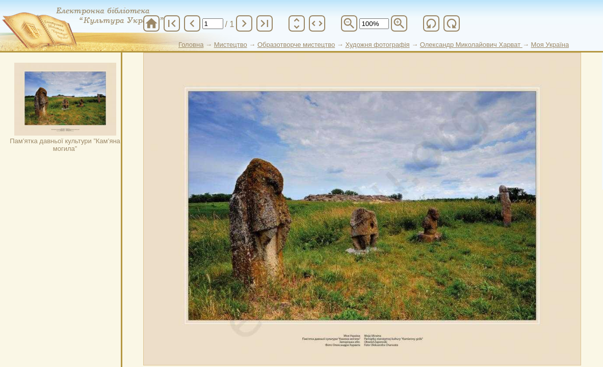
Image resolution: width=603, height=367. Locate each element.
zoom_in (399, 23)
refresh (431, 23)
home (151, 23)
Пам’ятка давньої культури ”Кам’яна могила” (65, 107)
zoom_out (349, 23)
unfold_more (297, 23)
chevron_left (192, 23)
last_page (264, 23)
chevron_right (244, 23)
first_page (172, 23)
